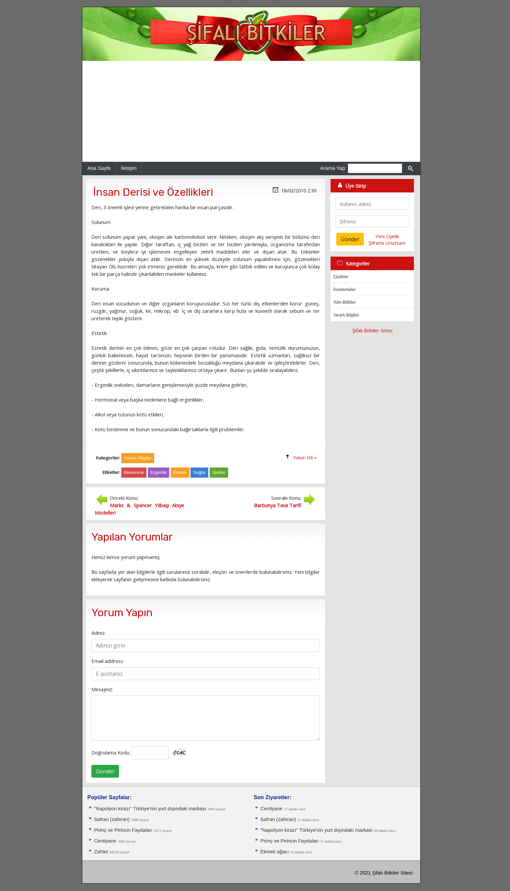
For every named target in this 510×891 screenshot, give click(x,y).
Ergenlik (159, 472)
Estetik (180, 472)
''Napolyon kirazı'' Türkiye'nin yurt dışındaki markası (150, 808)
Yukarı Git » (304, 457)
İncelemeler (344, 289)
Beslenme (134, 472)
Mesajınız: (102, 689)
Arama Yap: (333, 168)
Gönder (105, 771)
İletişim (129, 168)
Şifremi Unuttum (387, 242)
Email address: (107, 661)
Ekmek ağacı (274, 851)
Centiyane (105, 841)
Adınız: (98, 632)
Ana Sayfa (99, 168)
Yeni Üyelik (387, 236)
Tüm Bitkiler (344, 302)
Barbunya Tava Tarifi (277, 505)
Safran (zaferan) (112, 819)
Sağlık (199, 472)
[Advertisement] (251, 111)
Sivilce (218, 472)
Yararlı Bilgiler (346, 315)
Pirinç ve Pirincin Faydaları (123, 830)
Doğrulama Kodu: (110, 752)
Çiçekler (340, 277)
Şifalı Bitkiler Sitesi (372, 330)
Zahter (101, 851)
